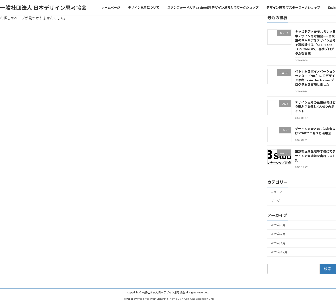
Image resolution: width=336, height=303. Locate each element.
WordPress (144, 298)
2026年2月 (278, 234)
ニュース (276, 192)
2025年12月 (278, 252)
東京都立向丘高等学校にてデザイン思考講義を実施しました (315, 155)
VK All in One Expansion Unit (197, 298)
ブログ (275, 201)
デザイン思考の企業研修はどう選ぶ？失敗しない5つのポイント (315, 106)
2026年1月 (278, 243)
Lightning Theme (167, 298)
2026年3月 (278, 225)
